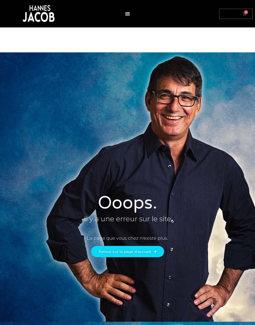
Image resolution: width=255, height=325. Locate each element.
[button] (127, 13)
